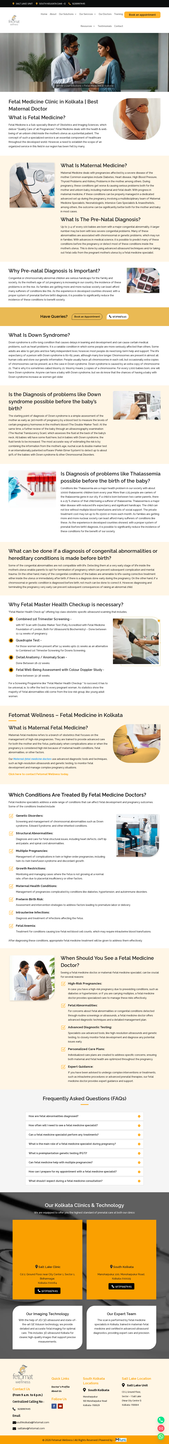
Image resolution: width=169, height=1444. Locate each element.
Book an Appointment (87, 316)
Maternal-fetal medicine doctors (32, 758)
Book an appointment (142, 14)
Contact (118, 26)
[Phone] (161, 1420)
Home (44, 14)
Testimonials (105, 26)
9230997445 (117, 316)
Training (118, 14)
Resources (86, 26)
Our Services (86, 14)
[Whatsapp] (161, 1436)
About (53, 14)
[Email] (161, 1428)
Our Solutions (66, 14)
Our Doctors (105, 14)
